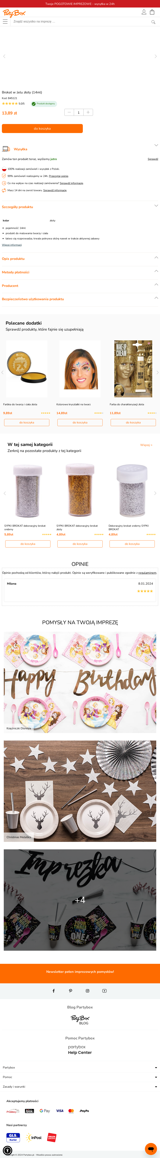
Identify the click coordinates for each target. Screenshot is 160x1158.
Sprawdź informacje (71, 183)
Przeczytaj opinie (58, 176)
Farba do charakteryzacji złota (127, 404)
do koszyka (42, 128)
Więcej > (146, 445)
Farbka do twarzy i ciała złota (20, 404)
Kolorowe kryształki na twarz (73, 404)
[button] (7, 1150)
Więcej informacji (12, 245)
